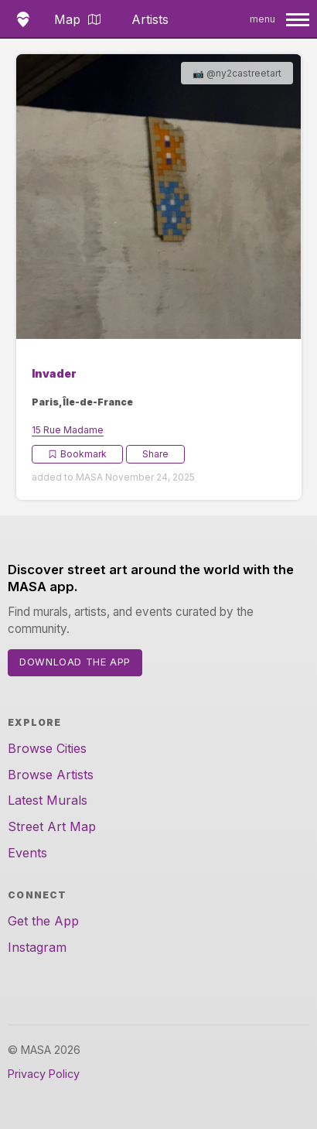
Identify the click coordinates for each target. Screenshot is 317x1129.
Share (155, 454)
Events (27, 852)
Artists (150, 19)
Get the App (43, 921)
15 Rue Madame (68, 430)
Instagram (37, 947)
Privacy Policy (44, 1073)
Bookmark (77, 454)
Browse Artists (51, 774)
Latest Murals (47, 800)
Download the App (75, 662)
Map (77, 19)
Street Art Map (52, 826)
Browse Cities (47, 748)
